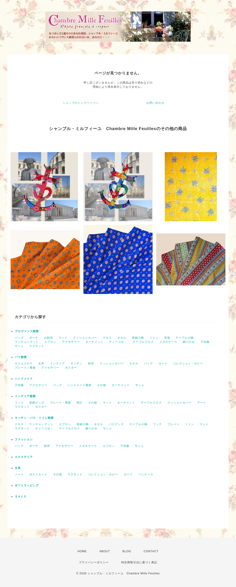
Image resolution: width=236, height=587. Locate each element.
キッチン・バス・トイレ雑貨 (34, 417)
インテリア (57, 363)
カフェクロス (24, 363)
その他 (101, 385)
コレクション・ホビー (188, 363)
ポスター (71, 367)
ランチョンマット (27, 341)
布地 (167, 337)
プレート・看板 (60, 402)
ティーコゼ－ (118, 341)
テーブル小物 (185, 337)
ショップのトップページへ (81, 103)
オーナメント (94, 341)
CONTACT (151, 551)
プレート (174, 424)
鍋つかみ (189, 341)
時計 (80, 402)
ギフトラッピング (27, 485)
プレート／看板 (25, 367)
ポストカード (38, 474)
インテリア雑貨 (25, 396)
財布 (91, 363)
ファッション (24, 439)
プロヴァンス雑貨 (27, 331)
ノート (19, 474)
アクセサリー (71, 341)
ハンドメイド (24, 378)
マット (63, 337)
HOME (82, 551)
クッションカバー (85, 337)
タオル (121, 337)
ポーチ (33, 337)
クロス (107, 337)
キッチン (77, 363)
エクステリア (24, 457)
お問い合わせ (155, 103)
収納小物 (138, 337)
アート (201, 402)
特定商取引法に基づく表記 (139, 562)
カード (163, 363)
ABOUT (104, 551)
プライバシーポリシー (94, 562)
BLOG (127, 551)
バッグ (19, 337)
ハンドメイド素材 (79, 385)
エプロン (50, 341)
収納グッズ (36, 402)
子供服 (205, 341)
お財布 (48, 337)
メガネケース (168, 341)
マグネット (36, 346)
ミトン (154, 337)
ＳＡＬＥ (21, 496)
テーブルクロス (143, 341)
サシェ (19, 346)
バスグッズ (116, 424)
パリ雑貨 (21, 357)
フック (19, 402)
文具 (41, 363)
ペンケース (145, 474)
